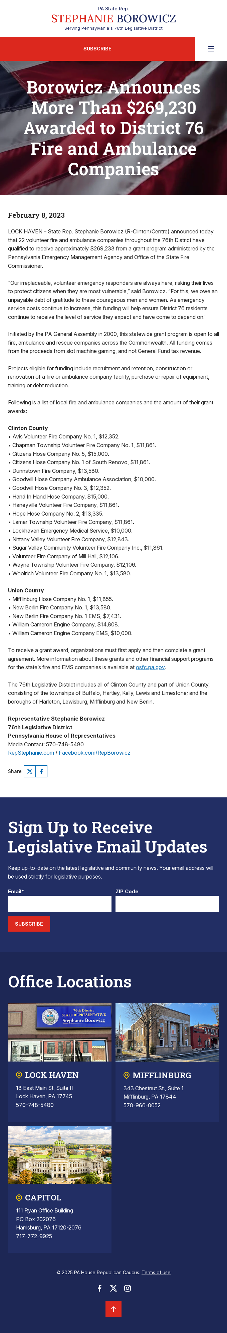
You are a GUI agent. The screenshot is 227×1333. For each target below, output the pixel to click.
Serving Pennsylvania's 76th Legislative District (113, 18)
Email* (16, 892)
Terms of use (156, 1272)
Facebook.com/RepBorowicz (95, 752)
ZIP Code (127, 892)
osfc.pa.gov (150, 667)
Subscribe (97, 48)
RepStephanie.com (31, 752)
